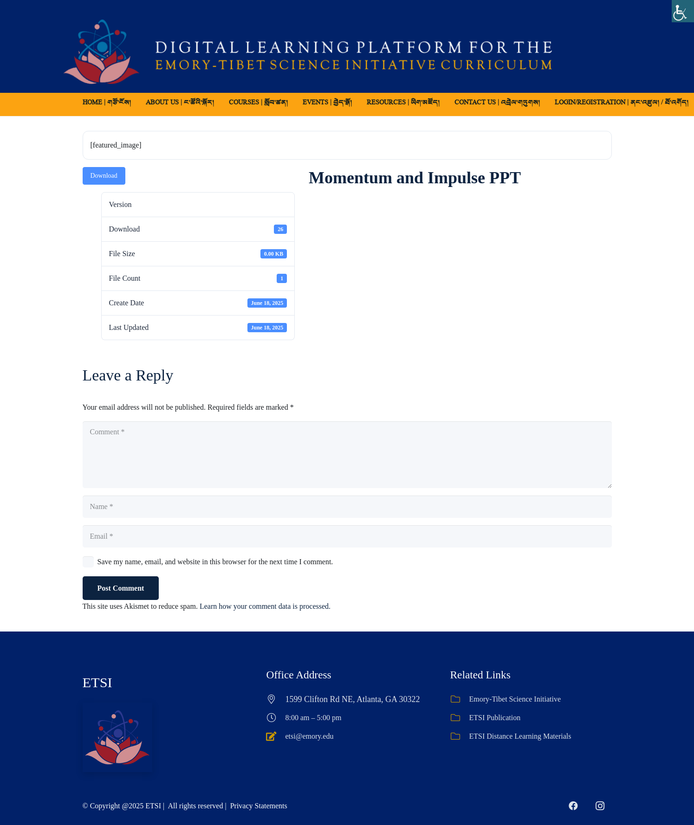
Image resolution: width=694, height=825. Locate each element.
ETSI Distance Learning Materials (520, 736)
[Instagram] (600, 806)
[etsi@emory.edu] (275, 736)
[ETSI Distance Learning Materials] (459, 736)
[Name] (347, 507)
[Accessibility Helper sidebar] (683, 11)
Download (104, 175)
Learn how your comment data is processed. (265, 606)
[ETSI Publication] (459, 717)
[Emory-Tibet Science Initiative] (459, 699)
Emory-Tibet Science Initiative (515, 699)
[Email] (347, 536)
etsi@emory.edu (309, 736)
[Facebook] (573, 806)
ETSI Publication (495, 718)
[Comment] (347, 454)
